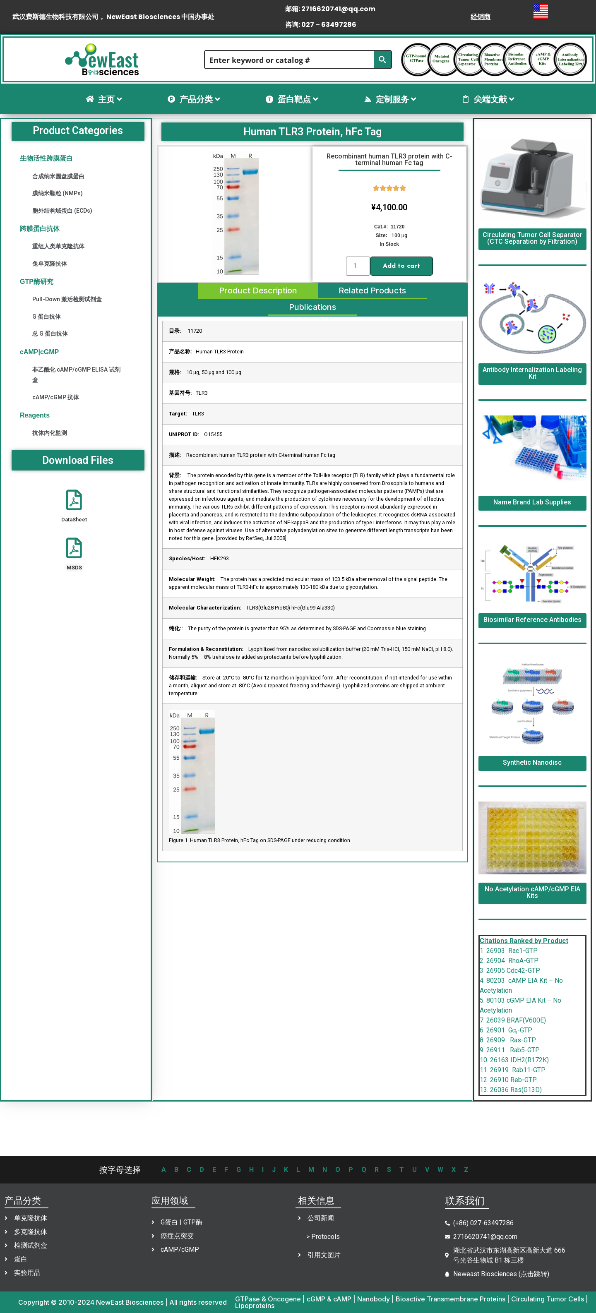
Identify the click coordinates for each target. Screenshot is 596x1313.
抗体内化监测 (49, 433)
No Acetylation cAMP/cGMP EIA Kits (532, 892)
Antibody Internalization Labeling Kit (532, 373)
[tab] (257, 291)
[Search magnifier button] (382, 59)
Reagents (35, 415)
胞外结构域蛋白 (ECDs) (62, 210)
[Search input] (289, 59)
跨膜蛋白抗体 (40, 228)
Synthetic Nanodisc (532, 762)
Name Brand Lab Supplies (532, 502)
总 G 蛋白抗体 (50, 333)
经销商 (480, 17)
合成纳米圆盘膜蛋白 (58, 176)
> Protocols (323, 1237)
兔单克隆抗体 (49, 263)
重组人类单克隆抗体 (58, 246)
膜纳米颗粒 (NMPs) (57, 193)
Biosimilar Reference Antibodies (532, 620)
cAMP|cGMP (39, 351)
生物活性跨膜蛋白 (46, 158)
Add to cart (401, 266)
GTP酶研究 (36, 281)
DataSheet (74, 519)
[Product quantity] (358, 266)
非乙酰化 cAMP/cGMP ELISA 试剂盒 (76, 374)
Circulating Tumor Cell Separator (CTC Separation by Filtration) (532, 238)
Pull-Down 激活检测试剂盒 (67, 299)
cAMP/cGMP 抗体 (55, 397)
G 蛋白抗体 (46, 316)
